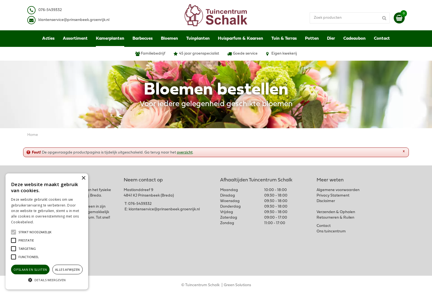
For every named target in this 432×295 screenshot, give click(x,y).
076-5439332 (140, 204)
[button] (35, 232)
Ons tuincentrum (331, 231)
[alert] (47, 231)
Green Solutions (237, 285)
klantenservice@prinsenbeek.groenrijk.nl (164, 209)
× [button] (83, 178)
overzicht (185, 152)
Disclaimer (326, 201)
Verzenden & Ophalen (336, 212)
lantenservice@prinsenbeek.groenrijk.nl (74, 20)
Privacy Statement (333, 195)
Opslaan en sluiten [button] (30, 269)
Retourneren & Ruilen (335, 217)
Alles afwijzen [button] (67, 269)
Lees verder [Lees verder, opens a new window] (44, 222)
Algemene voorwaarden (338, 190)
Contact (324, 226)
